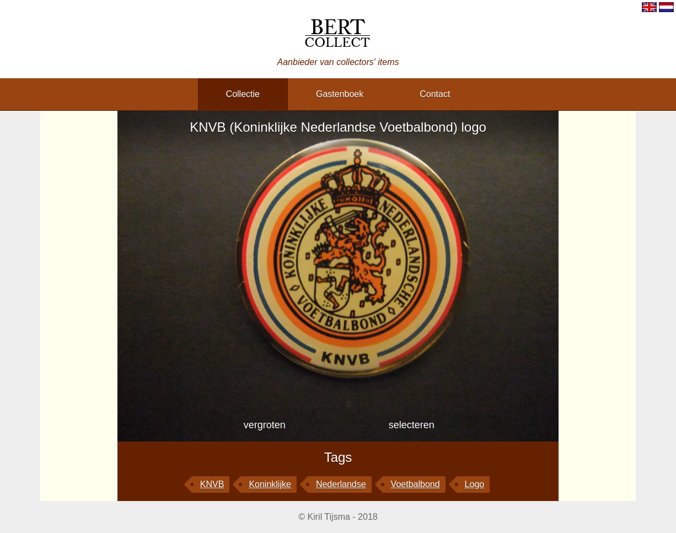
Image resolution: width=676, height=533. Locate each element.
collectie (243, 94)
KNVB (212, 484)
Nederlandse (341, 484)
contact (435, 94)
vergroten (265, 424)
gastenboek (339, 94)
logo (475, 484)
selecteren (411, 424)
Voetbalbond (415, 484)
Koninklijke (270, 484)
